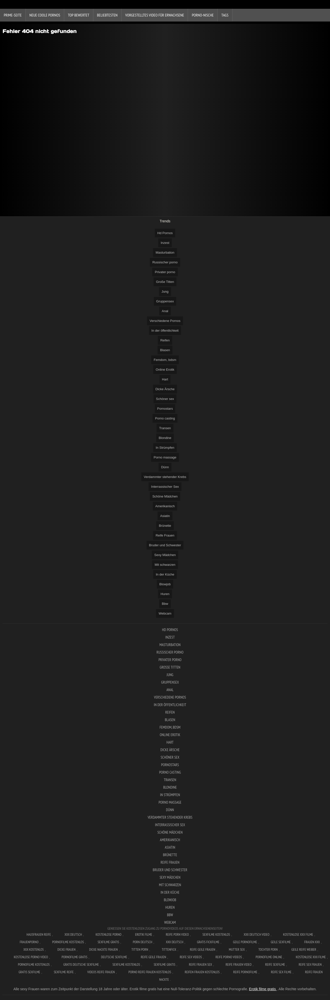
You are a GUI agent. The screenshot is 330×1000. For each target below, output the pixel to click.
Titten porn (139, 949)
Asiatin (165, 516)
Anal (165, 311)
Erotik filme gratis (263, 989)
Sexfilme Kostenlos (216, 934)
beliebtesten (107, 15)
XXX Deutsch (73, 934)
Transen (165, 428)
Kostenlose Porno (109, 934)
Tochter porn (268, 949)
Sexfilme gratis (108, 942)
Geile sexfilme (281, 942)
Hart (165, 379)
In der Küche (165, 574)
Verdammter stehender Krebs (165, 477)
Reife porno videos (228, 957)
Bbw (165, 604)
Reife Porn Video (177, 934)
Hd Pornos (164, 233)
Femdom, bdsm (165, 360)
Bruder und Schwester (165, 545)
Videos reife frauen (101, 972)
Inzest (165, 243)
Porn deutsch (142, 942)
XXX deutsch (174, 942)
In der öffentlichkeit (165, 330)
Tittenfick (169, 949)
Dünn (165, 467)
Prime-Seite (13, 15)
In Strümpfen (165, 447)
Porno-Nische (202, 15)
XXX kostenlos (33, 949)
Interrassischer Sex (165, 486)
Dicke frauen (66, 949)
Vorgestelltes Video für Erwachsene (154, 15)
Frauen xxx (312, 942)
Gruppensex (165, 301)
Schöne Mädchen (164, 496)
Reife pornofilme (245, 972)
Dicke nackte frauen (103, 949)
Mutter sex (237, 949)
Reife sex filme (281, 972)
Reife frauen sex (200, 964)
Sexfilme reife (64, 972)
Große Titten (165, 282)
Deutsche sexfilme (114, 957)
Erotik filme (143, 934)
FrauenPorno (29, 942)
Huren (165, 594)
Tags (224, 15)
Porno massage (165, 457)
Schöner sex (165, 399)
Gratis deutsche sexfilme (81, 964)
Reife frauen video (239, 964)
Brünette (165, 526)
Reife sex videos (191, 957)
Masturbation (165, 252)
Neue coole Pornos (44, 15)
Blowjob (165, 584)
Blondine (165, 438)
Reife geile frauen (202, 949)
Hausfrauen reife (38, 934)
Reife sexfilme (275, 964)
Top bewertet (78, 15)
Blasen (165, 350)
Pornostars (165, 408)
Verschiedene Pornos (165, 321)
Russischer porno (164, 262)
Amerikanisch (165, 506)
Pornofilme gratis (74, 957)
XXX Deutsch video (256, 934)
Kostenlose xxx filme (298, 934)
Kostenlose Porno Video (31, 957)
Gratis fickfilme (208, 942)
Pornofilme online (269, 957)
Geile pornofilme (245, 942)
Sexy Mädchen (165, 555)
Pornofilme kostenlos (68, 942)
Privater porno (165, 272)
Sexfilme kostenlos (126, 964)
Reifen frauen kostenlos (202, 972)
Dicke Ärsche (165, 389)
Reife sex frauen (310, 964)
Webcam (165, 613)
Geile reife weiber (303, 949)
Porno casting (165, 418)
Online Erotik (165, 369)
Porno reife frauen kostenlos (150, 972)
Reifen (165, 340)
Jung (165, 291)
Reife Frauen (165, 535)
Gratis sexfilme (29, 972)
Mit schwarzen (165, 565)
